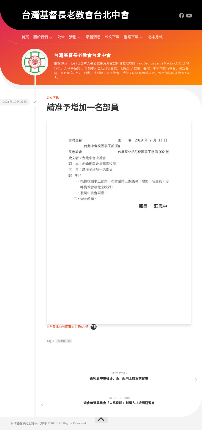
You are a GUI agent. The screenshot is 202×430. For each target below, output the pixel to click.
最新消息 (93, 37)
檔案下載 (131, 37)
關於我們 (40, 37)
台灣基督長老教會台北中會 (75, 15)
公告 (61, 37)
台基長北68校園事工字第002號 (67, 327)
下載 (94, 327)
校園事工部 (64, 341)
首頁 (25, 37)
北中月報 (155, 37)
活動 (72, 37)
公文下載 (112, 37)
